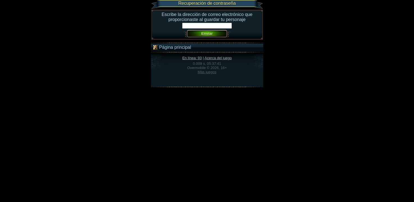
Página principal (171, 47)
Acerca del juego (218, 58)
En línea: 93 (192, 58)
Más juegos (207, 72)
